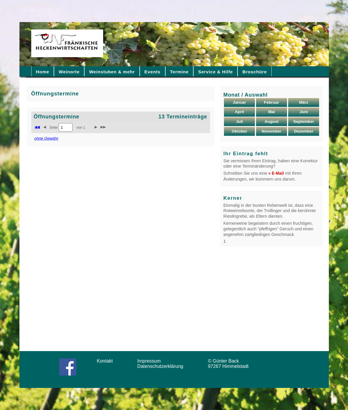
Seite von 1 (67, 127)
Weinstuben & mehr (112, 71)
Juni (303, 112)
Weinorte (69, 71)
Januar (239, 102)
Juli (239, 121)
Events (152, 71)
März (303, 102)
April (239, 112)
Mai (271, 112)
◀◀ (37, 127)
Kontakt (107, 360)
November (271, 131)
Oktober (239, 131)
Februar (271, 102)
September (303, 121)
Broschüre (255, 71)
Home (42, 71)
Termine (179, 71)
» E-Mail (276, 173)
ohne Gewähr (46, 138)
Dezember (303, 131)
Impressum (150, 360)
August (271, 121)
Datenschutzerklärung (161, 366)
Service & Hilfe (215, 71)
